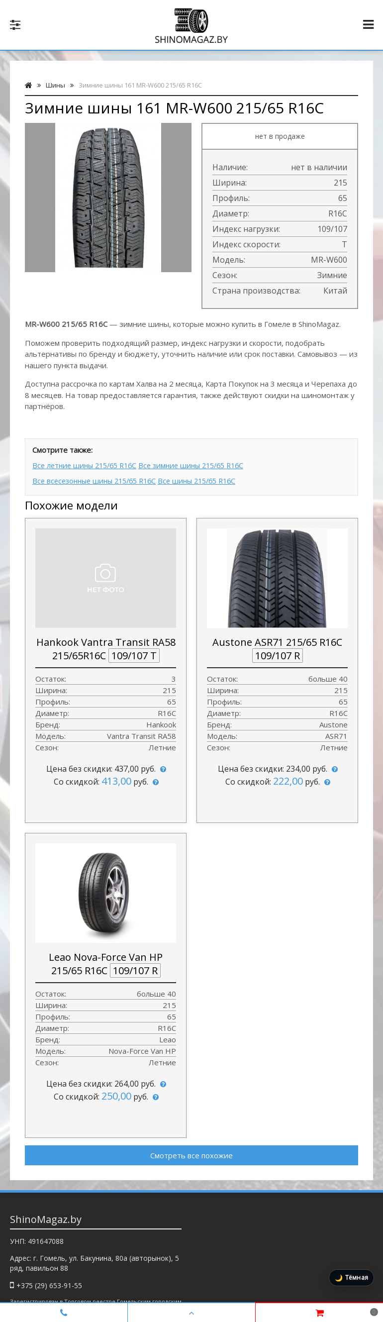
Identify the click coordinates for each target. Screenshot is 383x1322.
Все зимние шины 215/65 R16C (206, 465)
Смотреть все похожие (191, 1152)
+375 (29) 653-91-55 (49, 1282)
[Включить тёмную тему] (351, 1277)
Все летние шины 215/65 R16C (88, 465)
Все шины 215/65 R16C (213, 479)
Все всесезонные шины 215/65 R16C (98, 479)
